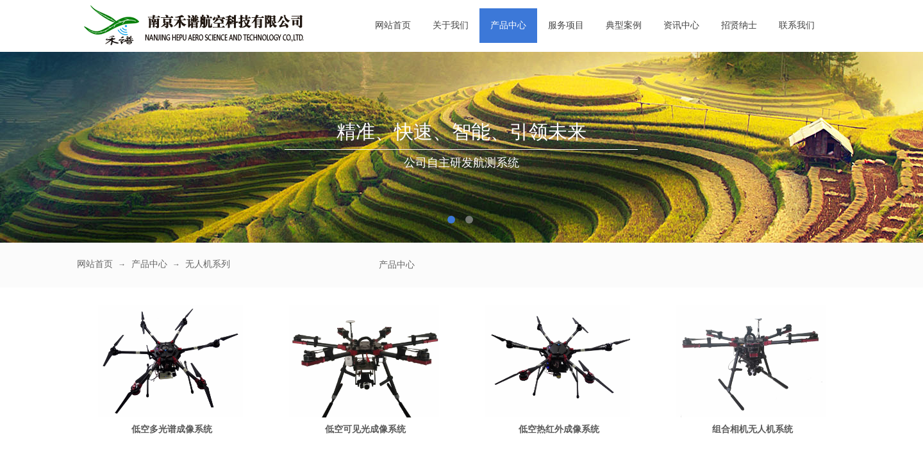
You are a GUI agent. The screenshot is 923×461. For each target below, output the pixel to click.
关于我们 (451, 25)
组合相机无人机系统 (752, 429)
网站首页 (393, 25)
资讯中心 (681, 25)
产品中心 (508, 25)
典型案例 (624, 25)
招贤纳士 (739, 25)
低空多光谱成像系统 (171, 429)
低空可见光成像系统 (365, 429)
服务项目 (566, 25)
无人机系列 (207, 264)
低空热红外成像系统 (559, 429)
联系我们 (797, 25)
